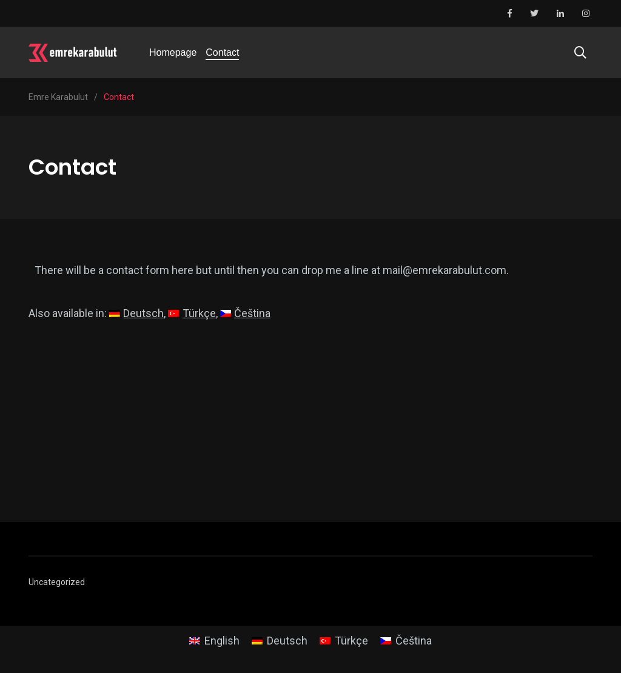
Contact (222, 52)
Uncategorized (57, 582)
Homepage (172, 52)
